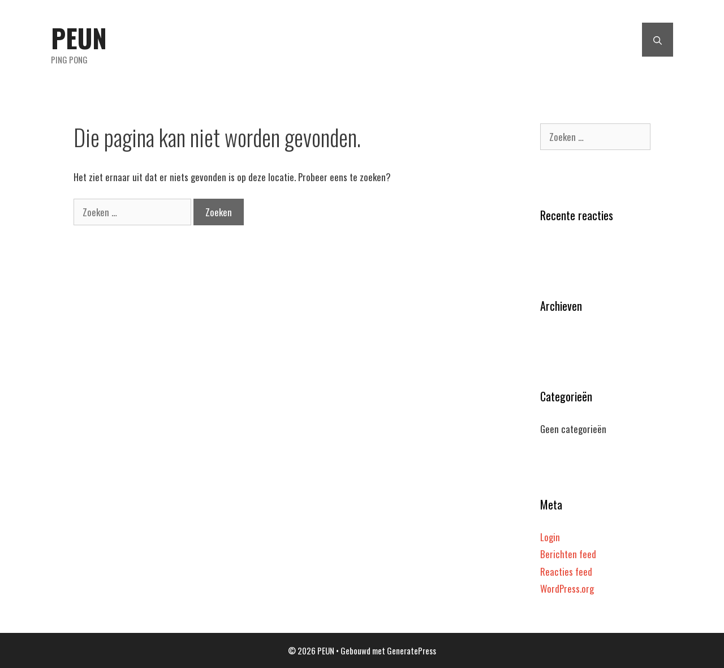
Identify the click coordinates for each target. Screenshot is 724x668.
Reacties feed (566, 571)
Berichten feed (568, 554)
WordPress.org (567, 588)
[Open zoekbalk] (657, 40)
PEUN (79, 38)
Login (550, 537)
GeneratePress (411, 650)
